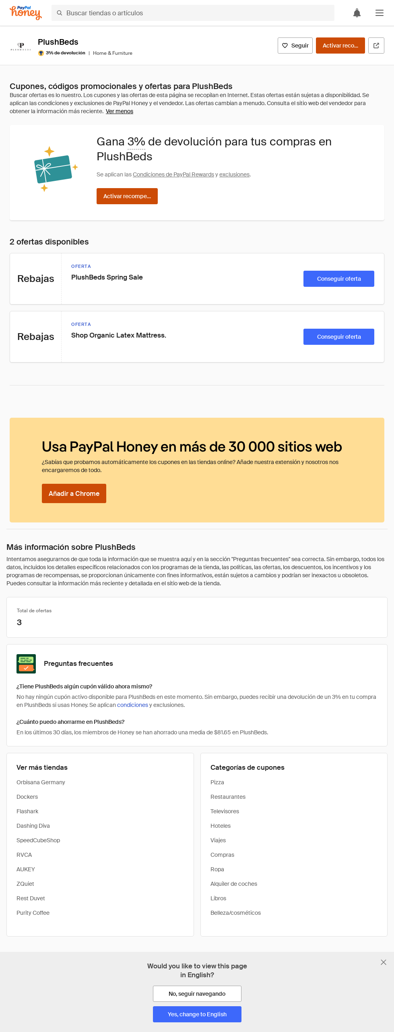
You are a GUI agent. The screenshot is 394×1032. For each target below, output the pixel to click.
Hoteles (220, 825)
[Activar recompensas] (340, 45)
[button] (379, 13)
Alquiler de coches (233, 883)
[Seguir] (295, 45)
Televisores (224, 811)
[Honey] (26, 13)
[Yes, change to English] (197, 1014)
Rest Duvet (31, 898)
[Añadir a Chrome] (74, 493)
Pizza (217, 782)
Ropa (217, 869)
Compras (222, 854)
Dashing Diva (33, 825)
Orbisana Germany (41, 782)
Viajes (218, 840)
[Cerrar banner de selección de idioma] (383, 962)
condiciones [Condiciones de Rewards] (132, 705)
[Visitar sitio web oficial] (376, 45)
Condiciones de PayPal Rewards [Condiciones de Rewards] (173, 174)
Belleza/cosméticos (235, 912)
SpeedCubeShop (38, 840)
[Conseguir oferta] (338, 279)
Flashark (27, 811)
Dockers (27, 796)
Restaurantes (227, 796)
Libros (218, 898)
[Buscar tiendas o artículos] (193, 13)
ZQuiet (25, 883)
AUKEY (26, 869)
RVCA (24, 854)
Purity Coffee (33, 912)
